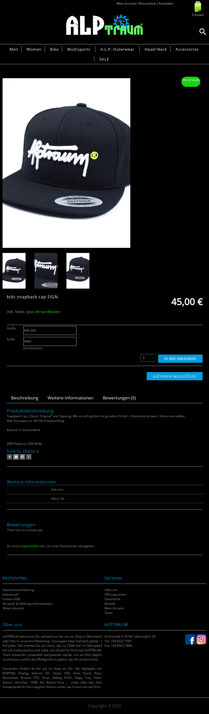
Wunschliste (147, 3)
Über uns (111, 590)
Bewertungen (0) (119, 398)
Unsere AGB (11, 599)
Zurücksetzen (32, 348)
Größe (11, 328)
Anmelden (166, 3)
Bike (54, 49)
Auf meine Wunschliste (174, 376)
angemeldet (29, 546)
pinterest (22, 457)
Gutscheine (112, 599)
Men (13, 49)
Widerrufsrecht (13, 608)
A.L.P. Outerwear (117, 49)
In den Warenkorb (180, 358)
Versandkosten (47, 311)
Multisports (78, 49)
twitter (16, 457)
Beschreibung (24, 398)
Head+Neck (156, 49)
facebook (9, 457)
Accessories (187, 49)
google (28, 457)
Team (108, 613)
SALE (104, 59)
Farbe (11, 339)
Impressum (11, 594)
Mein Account (126, 3)
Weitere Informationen (71, 398)
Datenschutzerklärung (18, 590)
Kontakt (109, 603)
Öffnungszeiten (115, 594)
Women (34, 49)
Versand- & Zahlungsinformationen (27, 603)
